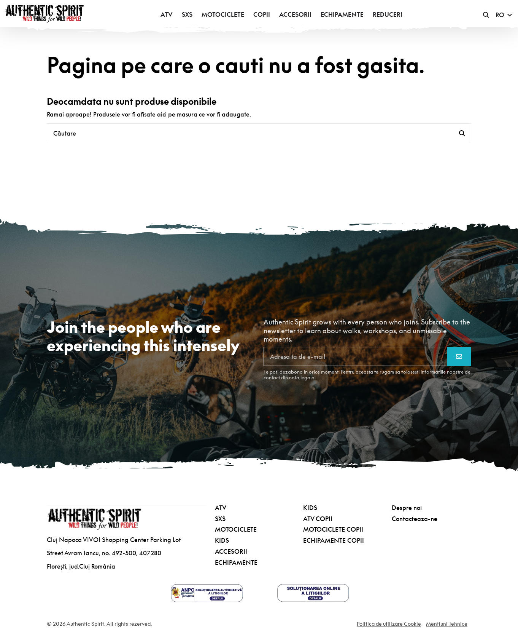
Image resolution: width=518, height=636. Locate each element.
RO (504, 15)
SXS (220, 519)
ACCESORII (231, 551)
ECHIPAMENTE (236, 562)
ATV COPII (317, 519)
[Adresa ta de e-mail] (355, 356)
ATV (220, 507)
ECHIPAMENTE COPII (333, 540)
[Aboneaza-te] (459, 356)
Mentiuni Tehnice (446, 623)
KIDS (222, 540)
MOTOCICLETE (236, 529)
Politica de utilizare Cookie (389, 623)
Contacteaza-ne (414, 519)
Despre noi (407, 507)
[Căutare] (462, 133)
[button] (485, 15)
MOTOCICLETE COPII (333, 529)
